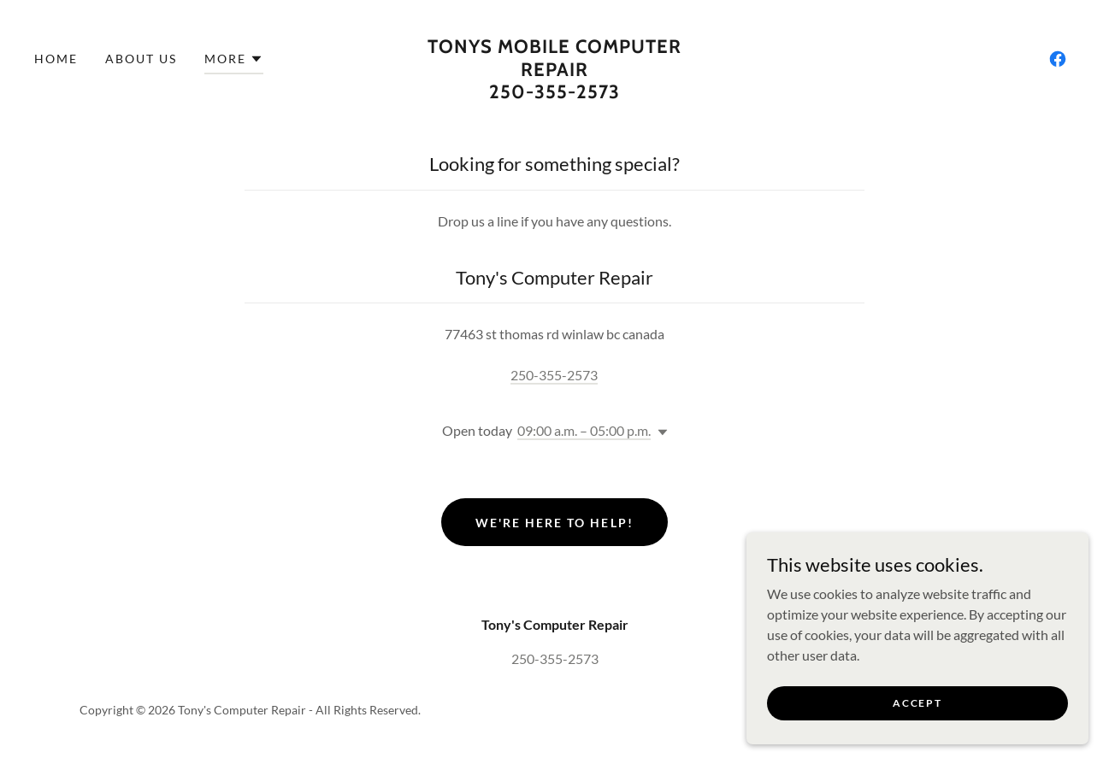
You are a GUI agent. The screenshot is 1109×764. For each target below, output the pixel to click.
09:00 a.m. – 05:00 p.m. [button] (584, 430)
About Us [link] (141, 58)
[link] (554, 93)
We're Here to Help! (554, 522)
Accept (917, 702)
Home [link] (56, 58)
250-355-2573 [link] (554, 375)
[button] (233, 61)
